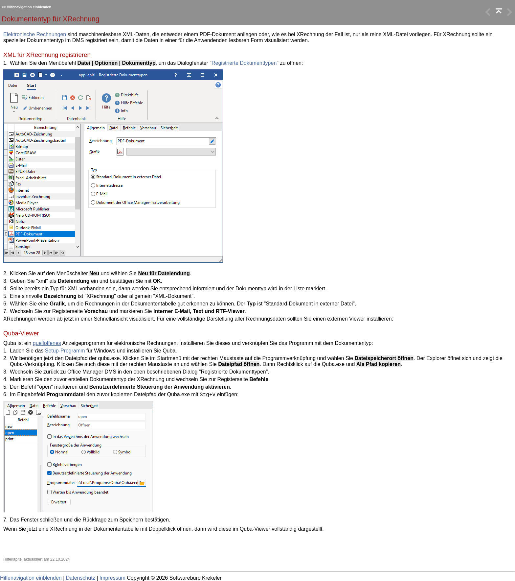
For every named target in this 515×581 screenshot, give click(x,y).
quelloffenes (47, 343)
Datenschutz (80, 578)
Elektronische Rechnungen (34, 34)
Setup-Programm (65, 350)
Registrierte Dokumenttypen (244, 63)
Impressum (112, 578)
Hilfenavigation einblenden (29, 7)
